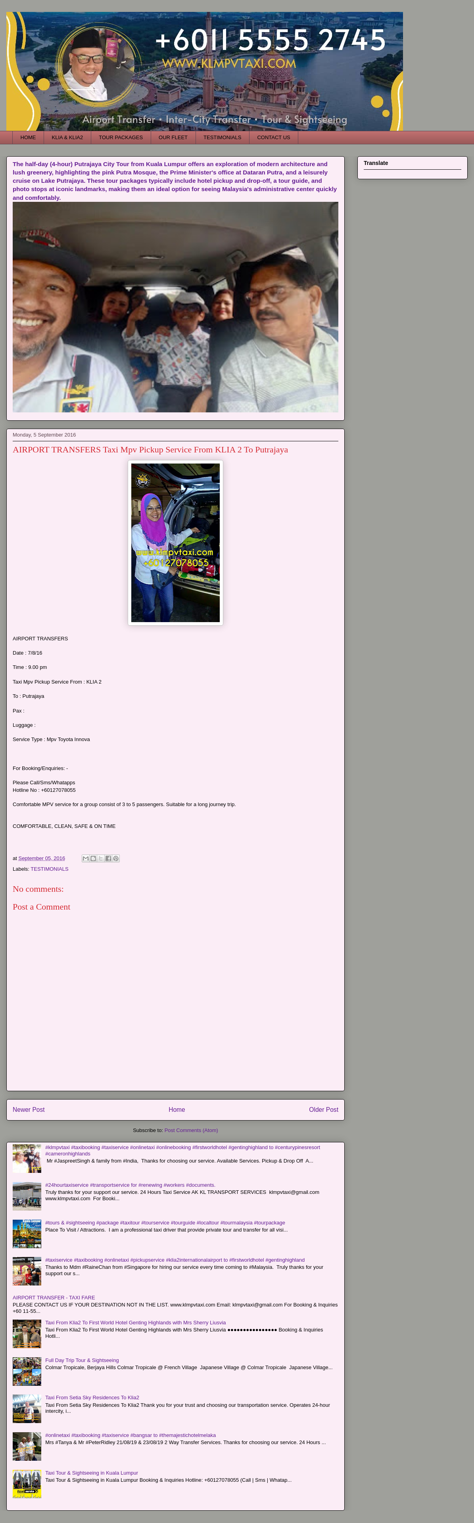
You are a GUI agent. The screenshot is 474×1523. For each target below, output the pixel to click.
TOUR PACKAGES (121, 137)
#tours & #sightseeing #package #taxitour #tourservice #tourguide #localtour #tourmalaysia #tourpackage (165, 1223)
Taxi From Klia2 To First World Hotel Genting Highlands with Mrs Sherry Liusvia (135, 1323)
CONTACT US (273, 137)
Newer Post (29, 1109)
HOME (28, 137)
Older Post (323, 1109)
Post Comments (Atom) (191, 1130)
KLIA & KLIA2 (67, 137)
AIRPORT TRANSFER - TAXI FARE (54, 1298)
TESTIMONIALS (222, 137)
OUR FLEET (173, 137)
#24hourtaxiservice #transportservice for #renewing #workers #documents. (130, 1185)
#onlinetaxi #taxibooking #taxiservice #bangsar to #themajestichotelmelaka (130, 1435)
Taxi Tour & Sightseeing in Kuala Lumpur (91, 1473)
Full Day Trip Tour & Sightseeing (82, 1360)
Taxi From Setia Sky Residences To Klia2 (92, 1397)
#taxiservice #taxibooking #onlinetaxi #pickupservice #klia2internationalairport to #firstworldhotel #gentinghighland (175, 1260)
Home (177, 1109)
